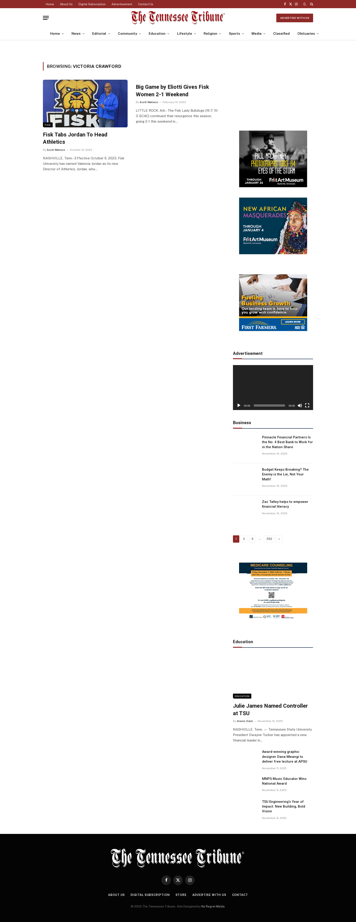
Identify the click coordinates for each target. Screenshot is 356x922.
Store (181, 895)
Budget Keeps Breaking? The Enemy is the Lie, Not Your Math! (285, 474)
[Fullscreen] (307, 405)
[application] (273, 387)
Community (127, 33)
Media (257, 33)
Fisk (48, 125)
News (76, 33)
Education (157, 33)
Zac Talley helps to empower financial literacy (285, 504)
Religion (210, 33)
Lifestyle (184, 33)
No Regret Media (213, 906)
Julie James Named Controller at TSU (270, 710)
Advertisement (121, 4)
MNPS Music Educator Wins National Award (284, 781)
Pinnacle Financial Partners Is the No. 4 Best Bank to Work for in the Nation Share (287, 442)
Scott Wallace (56, 149)
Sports (234, 33)
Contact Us (145, 4)
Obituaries (306, 33)
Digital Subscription (92, 4)
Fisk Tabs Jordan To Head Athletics (75, 138)
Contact (240, 895)
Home (50, 4)
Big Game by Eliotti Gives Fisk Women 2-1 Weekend (172, 91)
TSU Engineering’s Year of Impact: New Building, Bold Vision (283, 806)
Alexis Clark (245, 721)
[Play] (239, 405)
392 (269, 539)
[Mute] (300, 405)
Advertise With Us (294, 18)
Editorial (99, 33)
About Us (66, 4)
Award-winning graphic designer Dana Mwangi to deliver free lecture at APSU (284, 757)
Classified (281, 33)
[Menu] (46, 18)
